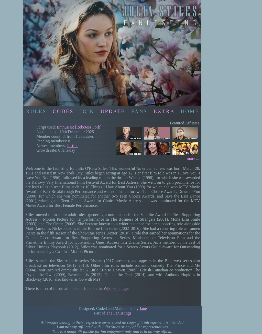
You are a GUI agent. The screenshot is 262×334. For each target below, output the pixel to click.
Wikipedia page (116, 288)
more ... (193, 158)
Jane (143, 308)
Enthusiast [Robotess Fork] (79, 127)
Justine (72, 145)
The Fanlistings (118, 313)
